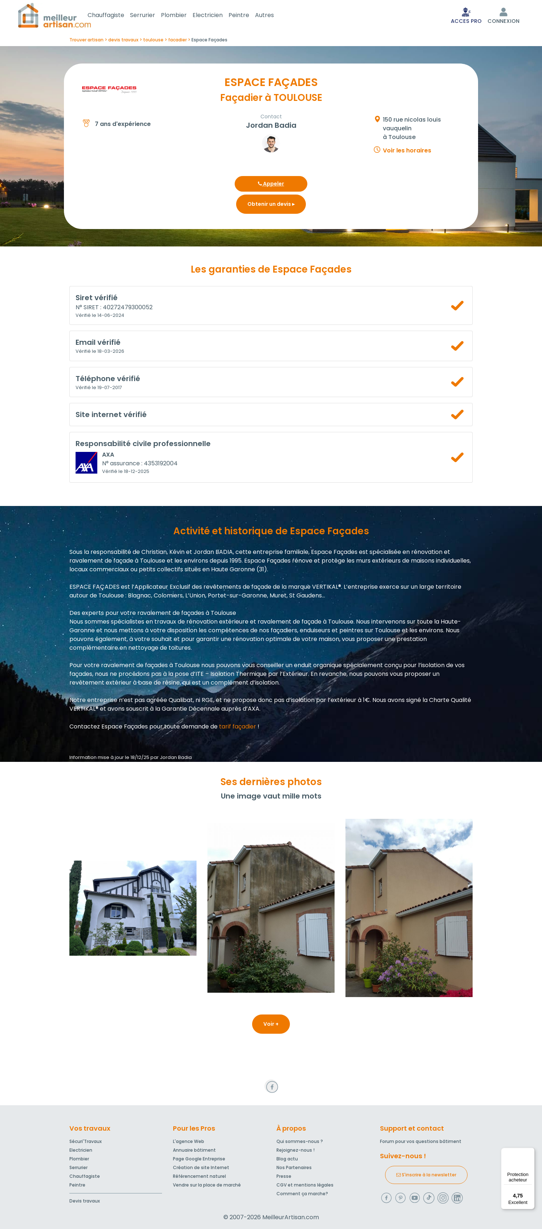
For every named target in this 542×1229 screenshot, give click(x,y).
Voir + (271, 1025)
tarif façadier (237, 728)
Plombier (182, 16)
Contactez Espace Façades (108, 728)
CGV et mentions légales (304, 1185)
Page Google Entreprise (199, 1159)
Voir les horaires (407, 152)
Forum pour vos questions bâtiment (420, 1141)
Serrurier (151, 16)
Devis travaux (84, 1201)
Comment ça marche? (302, 1194)
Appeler (271, 185)
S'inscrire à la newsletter (426, 1175)
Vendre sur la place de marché (207, 1185)
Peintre (247, 16)
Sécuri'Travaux (85, 1141)
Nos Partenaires (294, 1167)
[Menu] (530, 1152)
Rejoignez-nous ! (295, 1150)
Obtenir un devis (271, 205)
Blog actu (287, 1159)
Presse (283, 1176)
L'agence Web (188, 1141)
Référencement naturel (199, 1176)
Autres (273, 16)
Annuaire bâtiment (194, 1150)
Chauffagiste (114, 16)
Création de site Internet (201, 1167)
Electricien (216, 16)
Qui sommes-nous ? (299, 1141)
